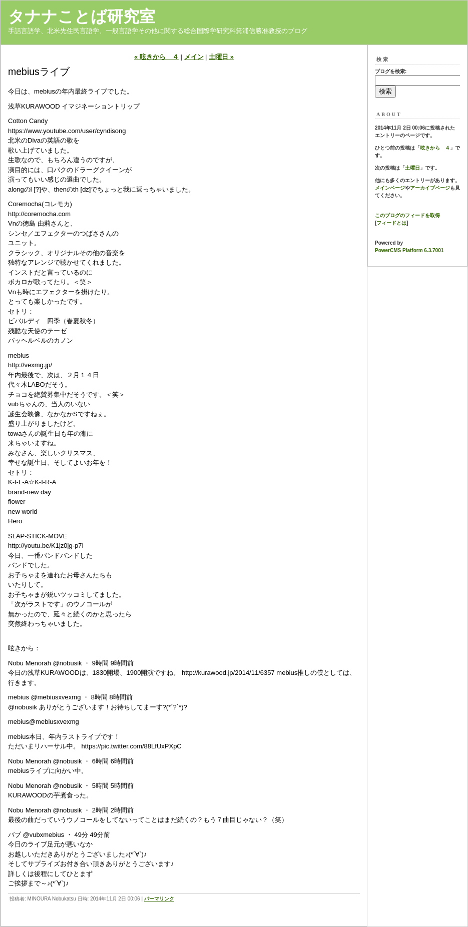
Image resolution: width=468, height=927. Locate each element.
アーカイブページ (430, 188)
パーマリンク (159, 898)
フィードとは (391, 223)
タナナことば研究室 (81, 17)
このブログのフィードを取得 (407, 215)
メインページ (390, 188)
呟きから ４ (435, 148)
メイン (194, 57)
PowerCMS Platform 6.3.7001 (409, 250)
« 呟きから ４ (156, 57)
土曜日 (412, 168)
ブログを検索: (390, 71)
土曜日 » (221, 57)
